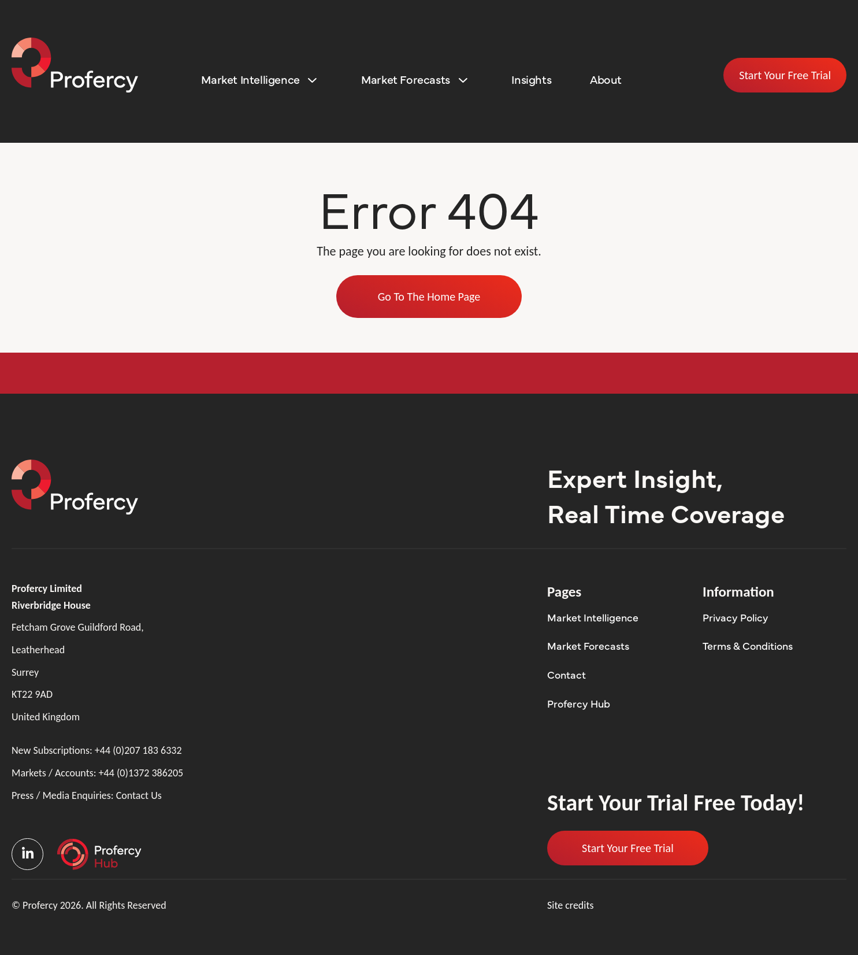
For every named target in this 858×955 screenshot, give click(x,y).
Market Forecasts (405, 79)
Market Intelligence (250, 79)
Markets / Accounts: (97, 773)
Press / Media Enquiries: (87, 795)
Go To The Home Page (429, 296)
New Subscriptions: (97, 750)
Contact (566, 674)
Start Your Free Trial (785, 75)
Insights (531, 79)
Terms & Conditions (748, 645)
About (606, 79)
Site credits (570, 905)
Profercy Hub (578, 703)
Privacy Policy (735, 617)
